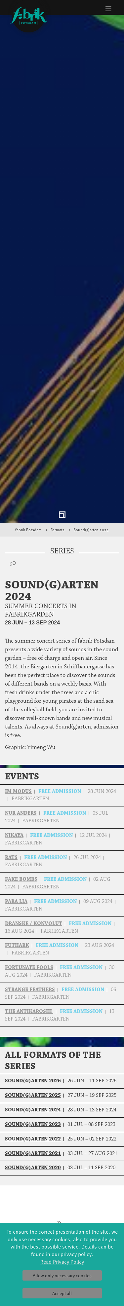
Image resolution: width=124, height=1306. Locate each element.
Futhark (17, 862)
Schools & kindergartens (93, 1205)
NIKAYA (14, 752)
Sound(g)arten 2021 (33, 1069)
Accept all (62, 1293)
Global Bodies (31, 1198)
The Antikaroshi (29, 928)
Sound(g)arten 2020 (33, 1084)
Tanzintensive (93, 1211)
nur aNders (21, 730)
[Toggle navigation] (108, 9)
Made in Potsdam (31, 1218)
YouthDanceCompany (93, 1198)
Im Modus (18, 707)
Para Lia (16, 818)
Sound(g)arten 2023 (33, 1041)
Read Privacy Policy (62, 1261)
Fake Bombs (21, 796)
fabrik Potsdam (28, 446)
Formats (57, 446)
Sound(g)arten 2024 (91, 446)
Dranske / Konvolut (33, 840)
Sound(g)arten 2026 (33, 997)
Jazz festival (31, 1205)
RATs (11, 773)
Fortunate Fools (29, 884)
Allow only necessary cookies (62, 1275)
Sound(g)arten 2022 (33, 1055)
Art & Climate (31, 1211)
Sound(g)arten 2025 (33, 1012)
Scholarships (93, 1218)
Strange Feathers (30, 906)
